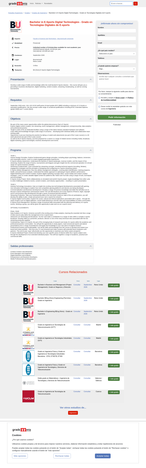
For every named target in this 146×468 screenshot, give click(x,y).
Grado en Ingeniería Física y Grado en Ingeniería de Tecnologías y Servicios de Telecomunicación (52, 367)
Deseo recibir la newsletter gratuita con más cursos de (116, 108)
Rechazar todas (62, 456)
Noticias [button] (38, 3)
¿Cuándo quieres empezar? (108, 66)
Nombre (101, 27)
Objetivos (15, 118)
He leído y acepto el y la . (117, 99)
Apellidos (101, 35)
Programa (15, 150)
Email (100, 43)
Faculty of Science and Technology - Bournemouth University (53, 38)
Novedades (48, 3)
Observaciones (103, 73)
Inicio (32, 3)
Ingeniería (72, 413)
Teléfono (101, 58)
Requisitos (16, 100)
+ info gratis (113, 285)
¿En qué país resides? (106, 50)
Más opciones (20, 456)
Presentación (17, 79)
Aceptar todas (103, 456)
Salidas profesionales (21, 246)
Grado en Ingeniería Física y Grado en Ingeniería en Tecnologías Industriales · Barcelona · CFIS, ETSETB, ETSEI (52, 354)
